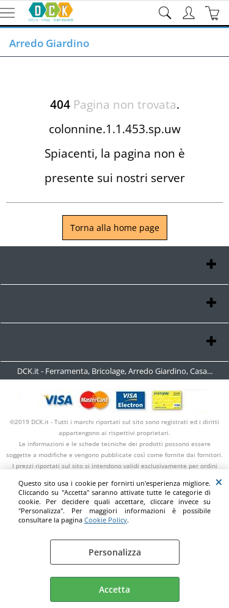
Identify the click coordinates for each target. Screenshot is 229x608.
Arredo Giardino (49, 43)
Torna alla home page (114, 227)
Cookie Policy (105, 519)
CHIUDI (219, 481)
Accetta (114, 589)
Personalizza (115, 552)
